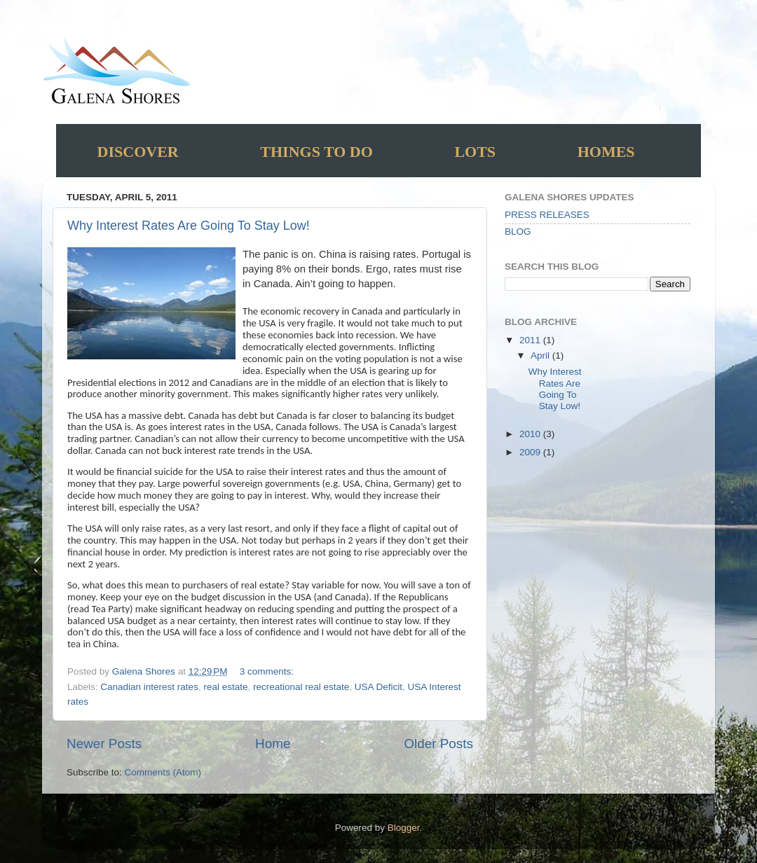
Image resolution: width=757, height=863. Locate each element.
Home (272, 743)
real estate (225, 687)
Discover (138, 151)
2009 (531, 452)
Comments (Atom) (163, 772)
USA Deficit (378, 687)
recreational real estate (301, 687)
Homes (606, 151)
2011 (531, 340)
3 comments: (268, 671)
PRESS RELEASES (547, 214)
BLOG (518, 231)
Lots (475, 151)
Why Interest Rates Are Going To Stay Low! (188, 226)
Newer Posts (104, 743)
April (541, 355)
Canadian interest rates (149, 687)
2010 (531, 434)
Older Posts (438, 743)
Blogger (404, 827)
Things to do (316, 151)
